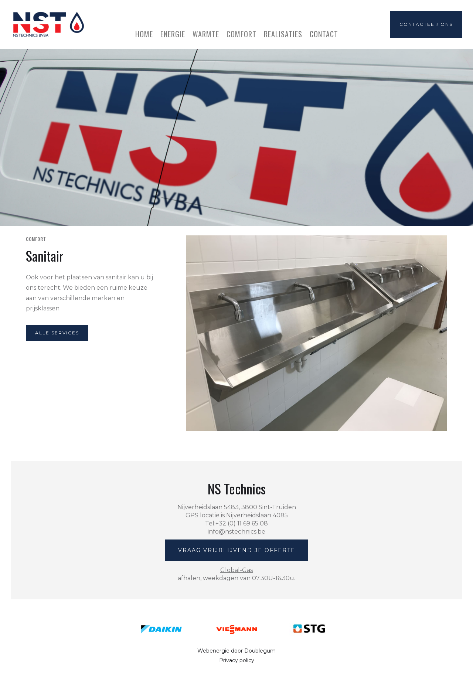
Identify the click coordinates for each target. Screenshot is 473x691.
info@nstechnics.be (236, 531)
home (144, 33)
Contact (324, 33)
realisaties (283, 33)
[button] (173, 30)
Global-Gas (236, 569)
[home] (48, 24)
